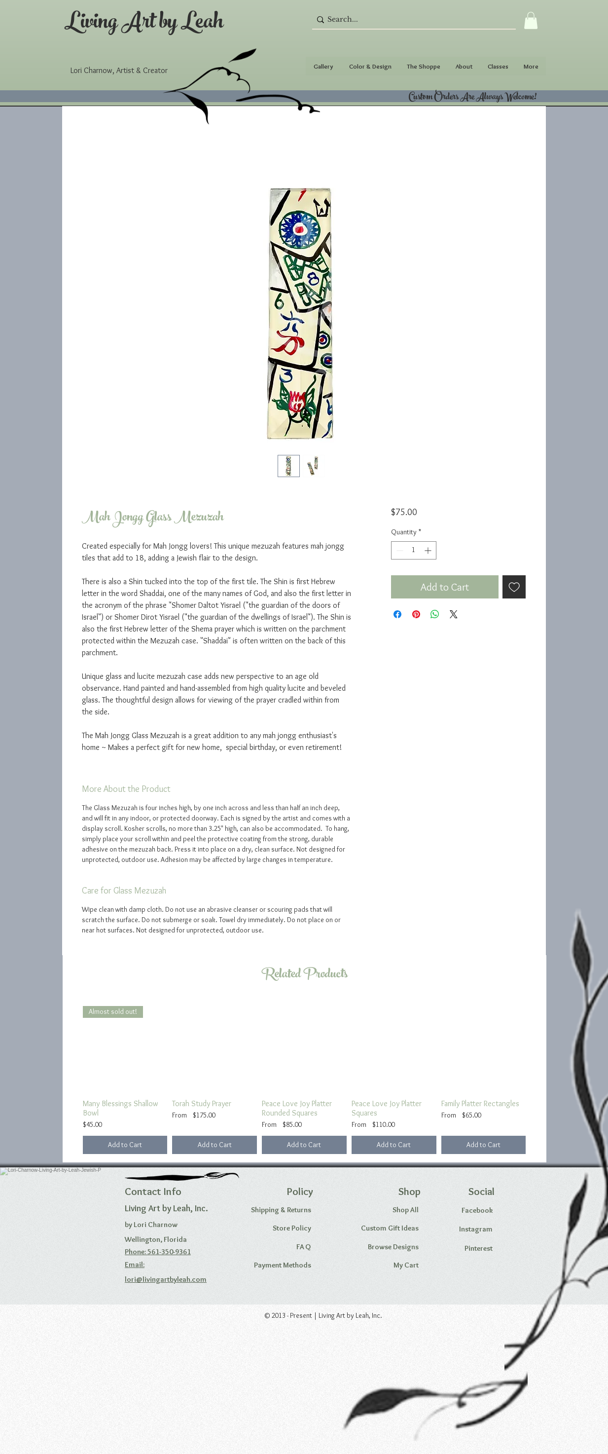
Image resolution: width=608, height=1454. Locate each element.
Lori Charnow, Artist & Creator (119, 70)
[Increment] (429, 550)
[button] (531, 20)
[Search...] (411, 20)
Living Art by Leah (144, 24)
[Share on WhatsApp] (435, 614)
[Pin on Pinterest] (416, 614)
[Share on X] (454, 614)
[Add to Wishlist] (514, 587)
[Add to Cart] (125, 1145)
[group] (304, 1080)
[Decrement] (399, 550)
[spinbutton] (414, 550)
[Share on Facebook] (397, 614)
